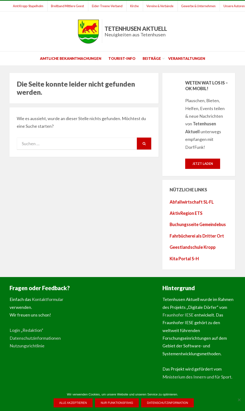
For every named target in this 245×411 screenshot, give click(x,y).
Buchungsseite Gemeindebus (198, 224)
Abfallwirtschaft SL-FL (192, 202)
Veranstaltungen (186, 58)
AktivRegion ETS (186, 213)
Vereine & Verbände (160, 6)
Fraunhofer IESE (178, 314)
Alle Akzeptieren (73, 403)
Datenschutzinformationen (35, 338)
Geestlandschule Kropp (193, 247)
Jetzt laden (202, 164)
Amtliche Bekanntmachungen (70, 58)
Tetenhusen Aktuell (136, 31)
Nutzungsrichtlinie (27, 345)
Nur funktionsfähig (117, 403)
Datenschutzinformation (167, 403)
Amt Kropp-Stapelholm (28, 6)
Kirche (135, 6)
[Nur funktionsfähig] (239, 399)
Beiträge (152, 58)
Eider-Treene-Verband (107, 6)
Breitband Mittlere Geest (67, 6)
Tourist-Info (121, 58)
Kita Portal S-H (184, 258)
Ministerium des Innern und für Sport (196, 376)
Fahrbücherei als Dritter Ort (197, 236)
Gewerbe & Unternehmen (199, 6)
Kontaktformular (47, 299)
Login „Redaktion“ (26, 330)
